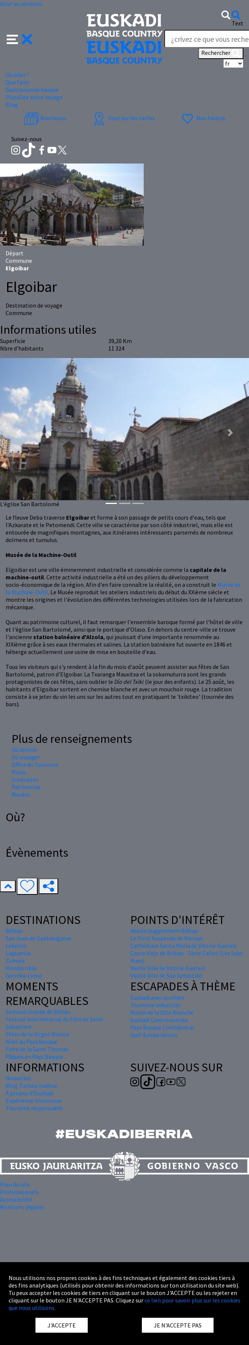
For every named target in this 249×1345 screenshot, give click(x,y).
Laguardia (18, 953)
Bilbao (14, 930)
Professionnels (19, 1192)
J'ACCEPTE (61, 1325)
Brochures (45, 118)
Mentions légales (22, 1207)
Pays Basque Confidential (162, 1027)
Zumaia (15, 960)
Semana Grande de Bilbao (38, 1011)
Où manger (26, 757)
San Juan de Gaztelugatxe (38, 938)
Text (237, 23)
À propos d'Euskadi (29, 1093)
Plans (19, 772)
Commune (19, 260)
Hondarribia (21, 968)
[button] (20, 38)
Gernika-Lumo (24, 975)
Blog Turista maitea (31, 1085)
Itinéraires (25, 779)
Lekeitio (16, 945)
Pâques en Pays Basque (34, 1056)
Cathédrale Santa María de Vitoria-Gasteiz (183, 945)
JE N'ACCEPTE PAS (178, 1325)
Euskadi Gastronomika (159, 1020)
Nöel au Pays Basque (31, 1041)
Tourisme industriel (155, 1005)
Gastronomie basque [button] (32, 89)
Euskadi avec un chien (157, 997)
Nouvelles (18, 1078)
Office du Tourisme (35, 764)
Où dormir (24, 749)
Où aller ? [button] (17, 74)
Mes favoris (202, 118)
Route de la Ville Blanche (161, 1012)
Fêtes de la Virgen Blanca (37, 1034)
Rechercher (220, 53)
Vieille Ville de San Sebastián (166, 975)
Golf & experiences (154, 1035)
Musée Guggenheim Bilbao (164, 930)
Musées (21, 794)
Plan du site (15, 1184)
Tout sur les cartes (123, 118)
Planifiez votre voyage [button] (34, 97)
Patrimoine (26, 787)
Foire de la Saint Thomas (37, 1049)
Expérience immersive (34, 1100)
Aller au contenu (21, 3)
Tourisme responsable (34, 1108)
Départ (15, 253)
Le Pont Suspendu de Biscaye (166, 938)
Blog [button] (12, 104)
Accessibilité (16, 1199)
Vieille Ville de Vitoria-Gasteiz (167, 968)
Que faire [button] (17, 82)
